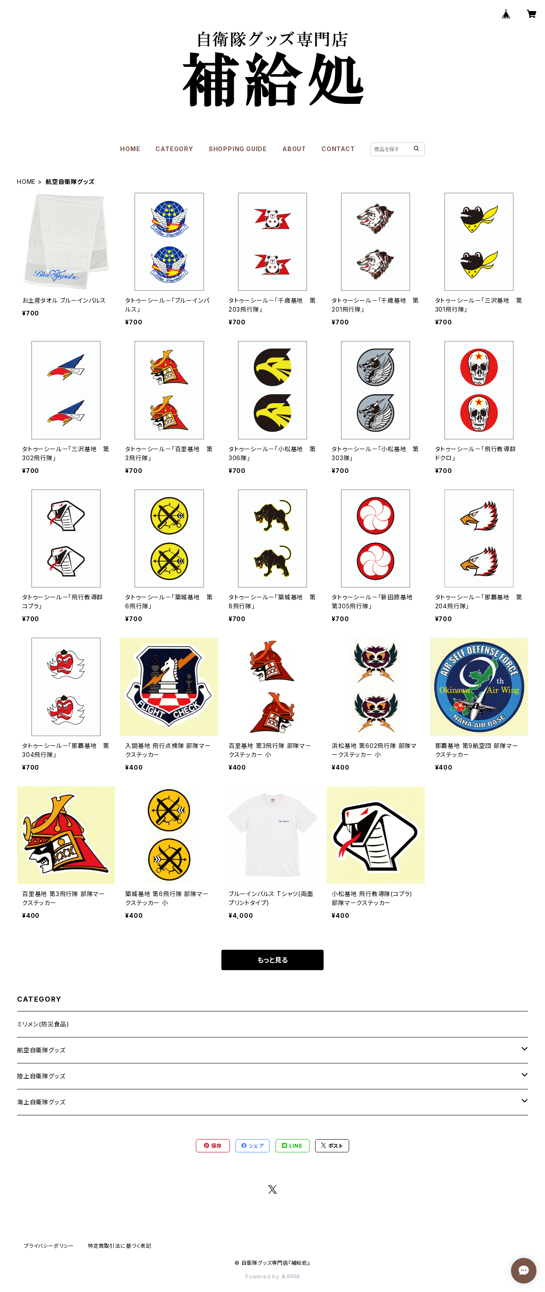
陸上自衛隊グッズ (41, 1076)
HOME (130, 148)
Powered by (272, 1276)
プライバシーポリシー (49, 1246)
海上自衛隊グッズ (41, 1102)
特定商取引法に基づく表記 (120, 1246)
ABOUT (294, 148)
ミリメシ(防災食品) (43, 1024)
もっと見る (272, 960)
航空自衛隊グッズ (41, 1050)
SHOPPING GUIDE (238, 148)
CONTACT (338, 148)
